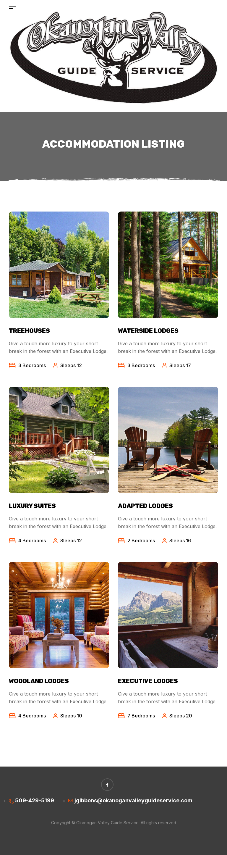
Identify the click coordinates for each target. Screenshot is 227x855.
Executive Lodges (148, 681)
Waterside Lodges (148, 330)
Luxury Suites (32, 505)
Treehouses (29, 330)
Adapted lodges (145, 505)
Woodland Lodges (39, 681)
